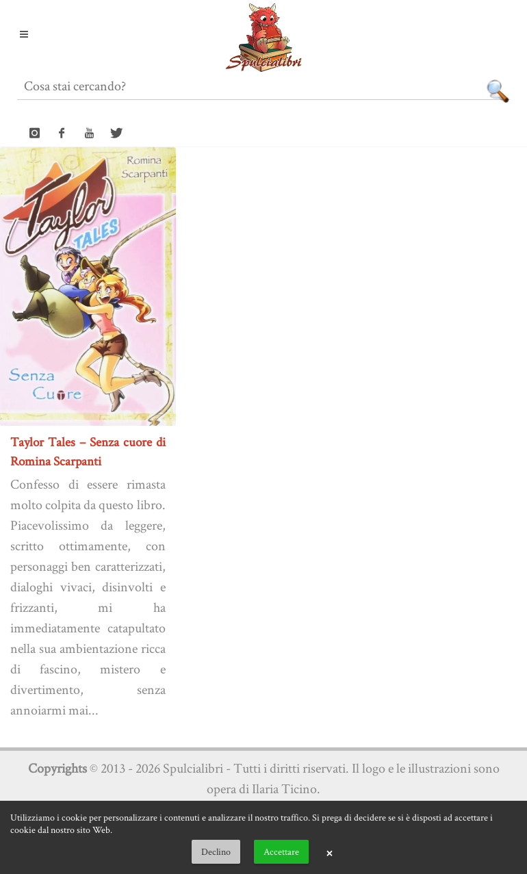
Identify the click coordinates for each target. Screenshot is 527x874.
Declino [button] (216, 851)
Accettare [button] (281, 851)
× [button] (329, 852)
